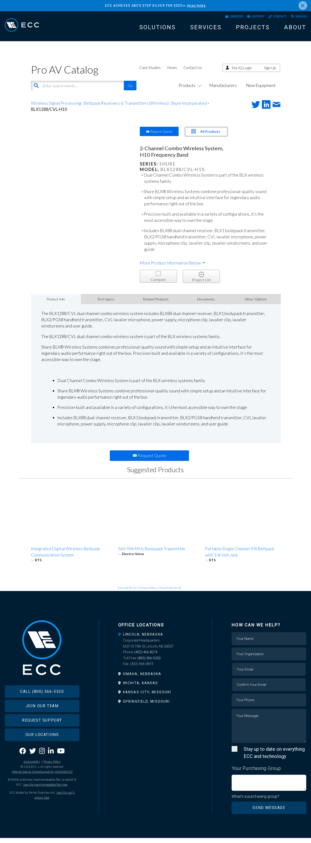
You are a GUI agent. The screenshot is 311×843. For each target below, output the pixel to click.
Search (299, 17)
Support (250, 17)
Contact (275, 17)
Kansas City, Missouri (147, 697)
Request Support (42, 733)
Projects (253, 29)
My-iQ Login (242, 72)
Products (189, 90)
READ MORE (196, 5)
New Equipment (261, 90)
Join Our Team (42, 718)
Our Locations (42, 747)
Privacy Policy (148, 592)
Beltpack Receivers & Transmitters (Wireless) (126, 107)
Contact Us (192, 72)
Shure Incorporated (189, 107)
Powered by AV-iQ (170, 592)
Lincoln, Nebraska (143, 639)
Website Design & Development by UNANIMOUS (42, 784)
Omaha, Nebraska (142, 679)
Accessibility (31, 774)
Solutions (157, 29)
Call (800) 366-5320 (42, 704)
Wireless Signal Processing (56, 107)
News (172, 72)
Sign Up (270, 72)
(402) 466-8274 (146, 657)
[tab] (155, 639)
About (295, 29)
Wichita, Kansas (140, 688)
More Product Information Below (173, 267)
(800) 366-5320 (149, 663)
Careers (225, 17)
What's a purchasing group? (256, 801)
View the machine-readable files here (45, 797)
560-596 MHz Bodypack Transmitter (152, 553)
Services (206, 29)
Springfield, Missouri (146, 706)
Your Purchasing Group (256, 773)
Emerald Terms (127, 592)
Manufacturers (223, 90)
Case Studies (150, 72)
